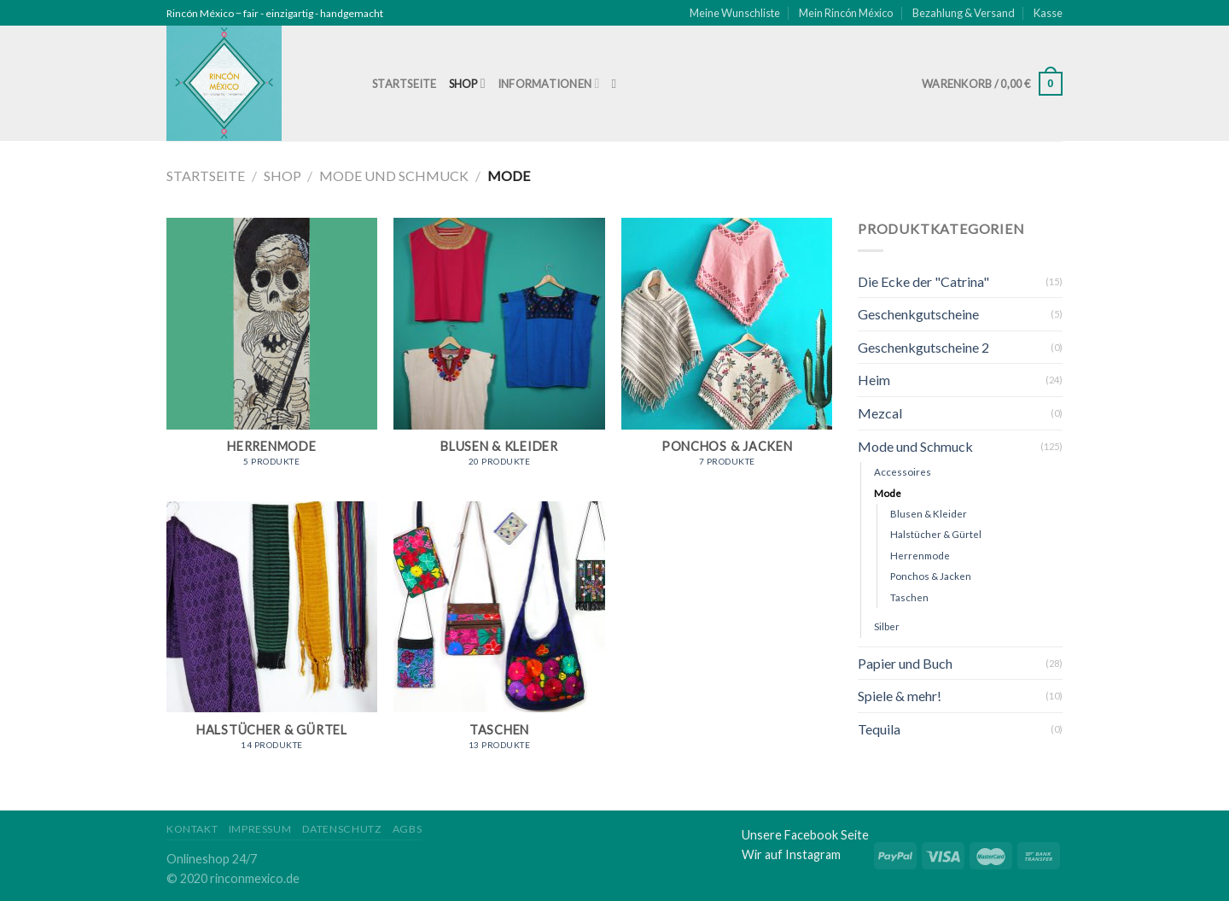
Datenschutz (342, 828)
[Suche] (618, 83)
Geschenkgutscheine (918, 314)
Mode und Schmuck (394, 175)
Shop (467, 83)
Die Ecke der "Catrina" (923, 281)
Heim (874, 380)
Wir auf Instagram (791, 854)
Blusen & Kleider (928, 513)
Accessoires (902, 471)
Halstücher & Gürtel (935, 534)
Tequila (879, 729)
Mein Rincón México (846, 13)
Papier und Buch (905, 663)
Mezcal (880, 413)
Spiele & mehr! (899, 695)
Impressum (260, 828)
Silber (887, 626)
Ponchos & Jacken (930, 576)
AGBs (407, 828)
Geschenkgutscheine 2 (923, 347)
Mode (887, 493)
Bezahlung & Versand (963, 13)
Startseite (404, 84)
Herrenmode (920, 555)
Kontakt (192, 828)
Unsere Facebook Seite (805, 835)
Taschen (909, 597)
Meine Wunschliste (735, 13)
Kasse (1048, 13)
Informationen (549, 83)
